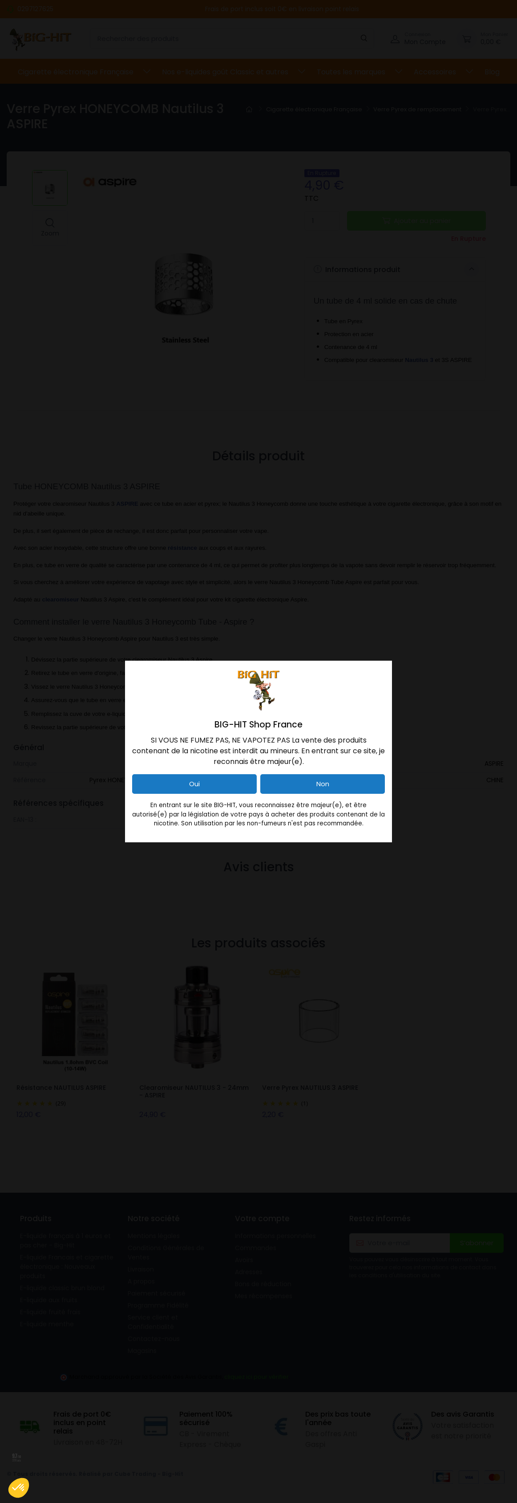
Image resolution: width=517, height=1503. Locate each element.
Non (322, 783)
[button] (18, 1488)
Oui (194, 783)
